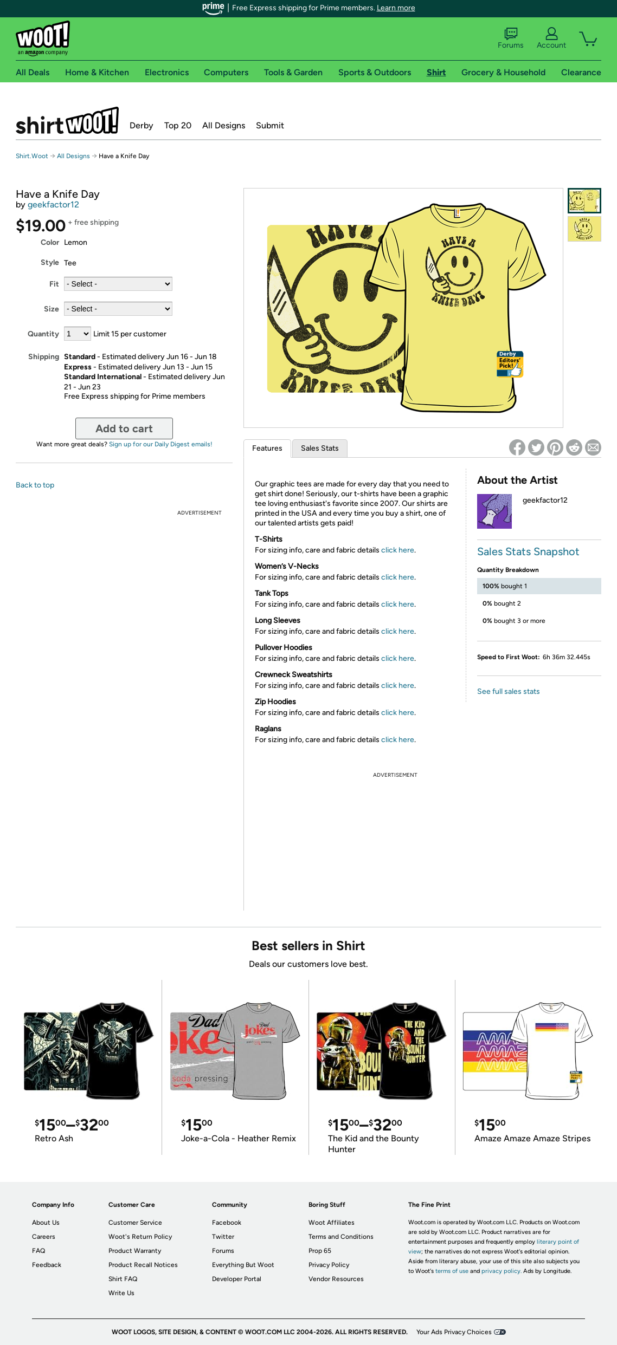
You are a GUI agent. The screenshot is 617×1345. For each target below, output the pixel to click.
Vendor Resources (336, 1279)
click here (397, 550)
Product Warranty (134, 1251)
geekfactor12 (53, 204)
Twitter (223, 1236)
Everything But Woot (243, 1265)
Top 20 (177, 125)
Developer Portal (236, 1279)
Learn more (396, 7)
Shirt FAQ (122, 1279)
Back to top (35, 485)
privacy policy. (501, 1271)
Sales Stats (320, 448)
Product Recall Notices (143, 1265)
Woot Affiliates (331, 1222)
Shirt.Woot (67, 120)
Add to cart (124, 428)
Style (50, 262)
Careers (43, 1236)
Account (551, 38)
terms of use (451, 1271)
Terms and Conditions (341, 1236)
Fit (54, 284)
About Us (46, 1222)
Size (51, 309)
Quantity (43, 334)
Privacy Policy (328, 1265)
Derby (141, 125)
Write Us (121, 1293)
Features (267, 448)
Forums (511, 38)
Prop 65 (319, 1251)
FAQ (38, 1251)
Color (50, 242)
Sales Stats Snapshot (528, 551)
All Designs (223, 125)
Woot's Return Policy (140, 1236)
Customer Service (135, 1222)
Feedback (46, 1265)
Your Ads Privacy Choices (454, 1332)
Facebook (226, 1222)
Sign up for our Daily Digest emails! (161, 444)
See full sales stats (508, 691)
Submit (270, 125)
